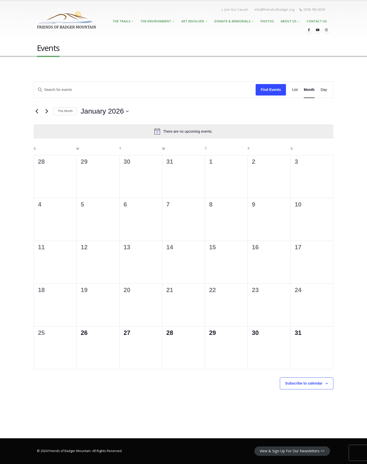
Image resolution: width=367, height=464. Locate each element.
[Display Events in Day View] (324, 90)
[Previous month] (37, 111)
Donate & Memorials (232, 21)
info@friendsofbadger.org (274, 9)
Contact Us (317, 21)
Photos (267, 21)
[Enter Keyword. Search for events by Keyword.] (145, 90)
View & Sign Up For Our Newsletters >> (292, 450)
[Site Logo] (66, 20)
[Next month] (47, 111)
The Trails (121, 21)
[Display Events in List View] (295, 90)
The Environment (155, 21)
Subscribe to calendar (303, 383)
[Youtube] (317, 29)
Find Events (271, 90)
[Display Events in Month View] (309, 90)
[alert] (183, 131)
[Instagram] (326, 29)
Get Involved (192, 21)
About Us (288, 21)
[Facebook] (308, 29)
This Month (65, 111)
